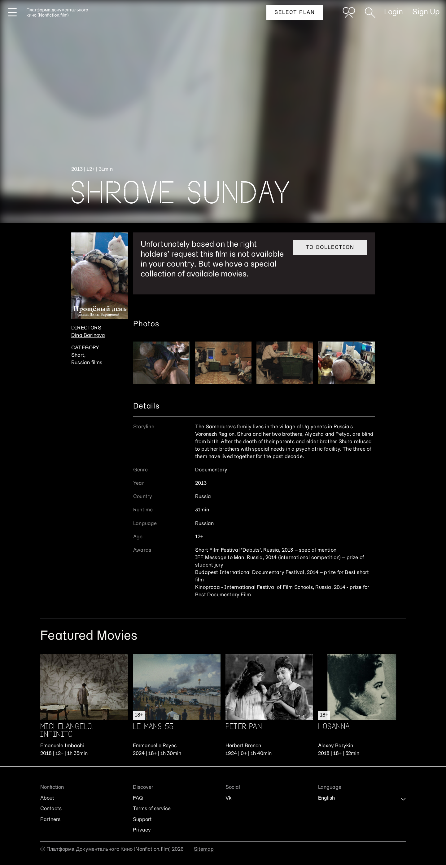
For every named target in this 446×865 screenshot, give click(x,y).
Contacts (51, 808)
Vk (228, 798)
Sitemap (204, 849)
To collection (330, 247)
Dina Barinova (88, 335)
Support (142, 819)
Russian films (87, 362)
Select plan (294, 12)
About (47, 798)
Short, (78, 355)
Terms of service (152, 808)
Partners (50, 819)
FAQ (138, 798)
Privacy (142, 830)
